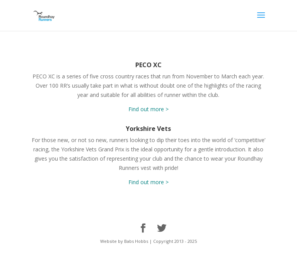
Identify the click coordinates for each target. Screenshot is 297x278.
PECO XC (148, 65)
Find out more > (148, 109)
